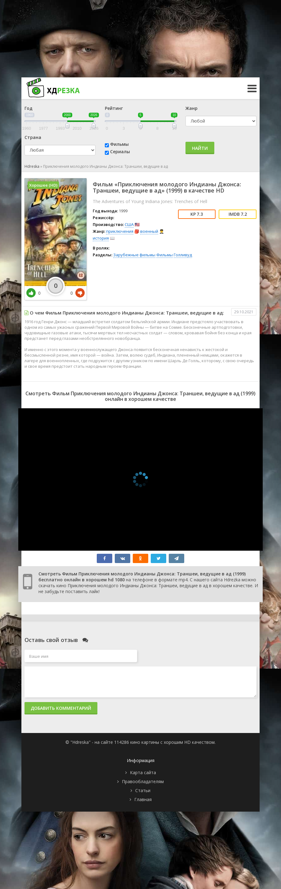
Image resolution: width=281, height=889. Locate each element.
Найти (200, 148)
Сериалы (120, 151)
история (101, 238)
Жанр (191, 108)
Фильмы (119, 144)
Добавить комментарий (61, 708)
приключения (119, 231)
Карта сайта (143, 772)
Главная (143, 799)
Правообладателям (143, 781)
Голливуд (183, 255)
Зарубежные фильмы (134, 255)
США (129, 224)
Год (29, 108)
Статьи (142, 790)
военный (149, 231)
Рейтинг (114, 108)
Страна (33, 137)
